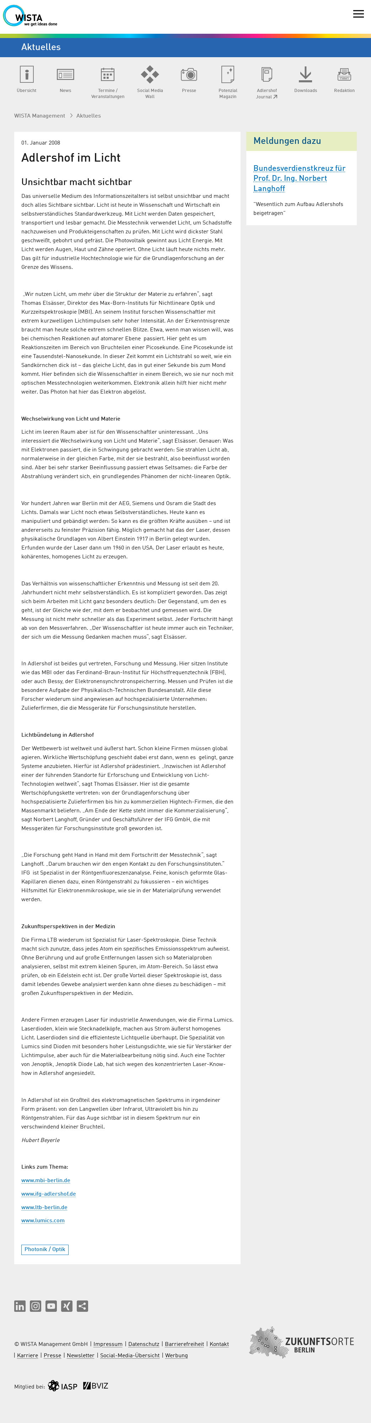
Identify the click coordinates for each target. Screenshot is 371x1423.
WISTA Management (40, 116)
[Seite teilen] (82, 1306)
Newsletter (81, 1356)
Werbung (176, 1356)
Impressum (108, 1344)
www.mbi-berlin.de (45, 1181)
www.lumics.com (43, 1221)
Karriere (27, 1356)
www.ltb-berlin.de (44, 1208)
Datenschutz (143, 1344)
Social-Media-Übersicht (130, 1356)
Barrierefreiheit (184, 1344)
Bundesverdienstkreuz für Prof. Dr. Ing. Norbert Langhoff (299, 179)
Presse (52, 1356)
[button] (20, 1306)
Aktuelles (88, 116)
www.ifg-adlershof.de (48, 1194)
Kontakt (219, 1344)
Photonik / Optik (45, 1249)
